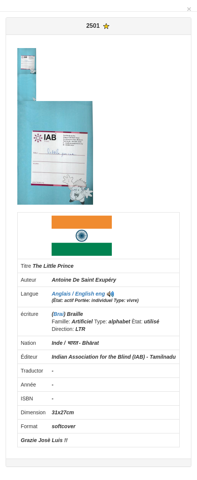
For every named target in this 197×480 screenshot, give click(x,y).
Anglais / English (74, 294)
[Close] (189, 9)
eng (100, 294)
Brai (58, 314)
